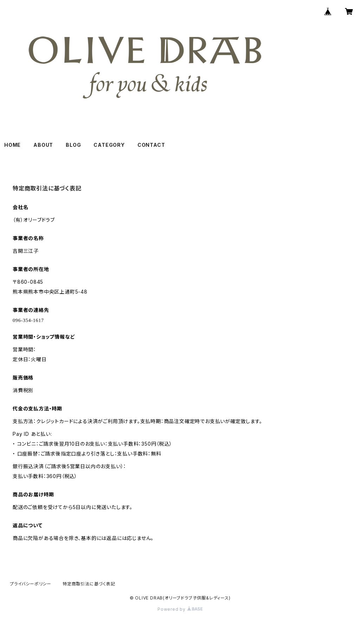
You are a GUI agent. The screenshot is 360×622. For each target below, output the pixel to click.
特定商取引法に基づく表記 (89, 583)
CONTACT (151, 145)
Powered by (180, 609)
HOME (12, 145)
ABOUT (43, 145)
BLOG (73, 145)
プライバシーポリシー (30, 583)
